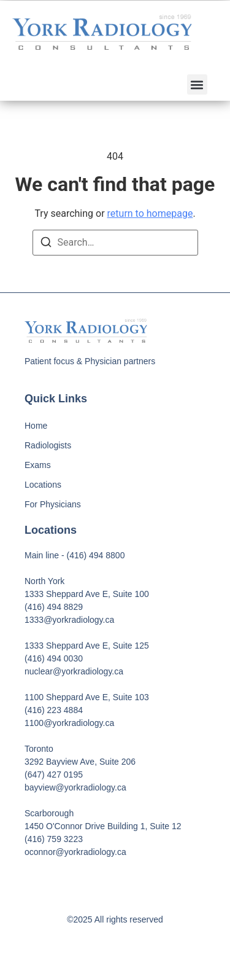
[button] (197, 84)
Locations (43, 484)
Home (36, 425)
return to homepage (150, 213)
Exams (38, 465)
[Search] (46, 244)
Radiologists (48, 445)
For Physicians (53, 504)
